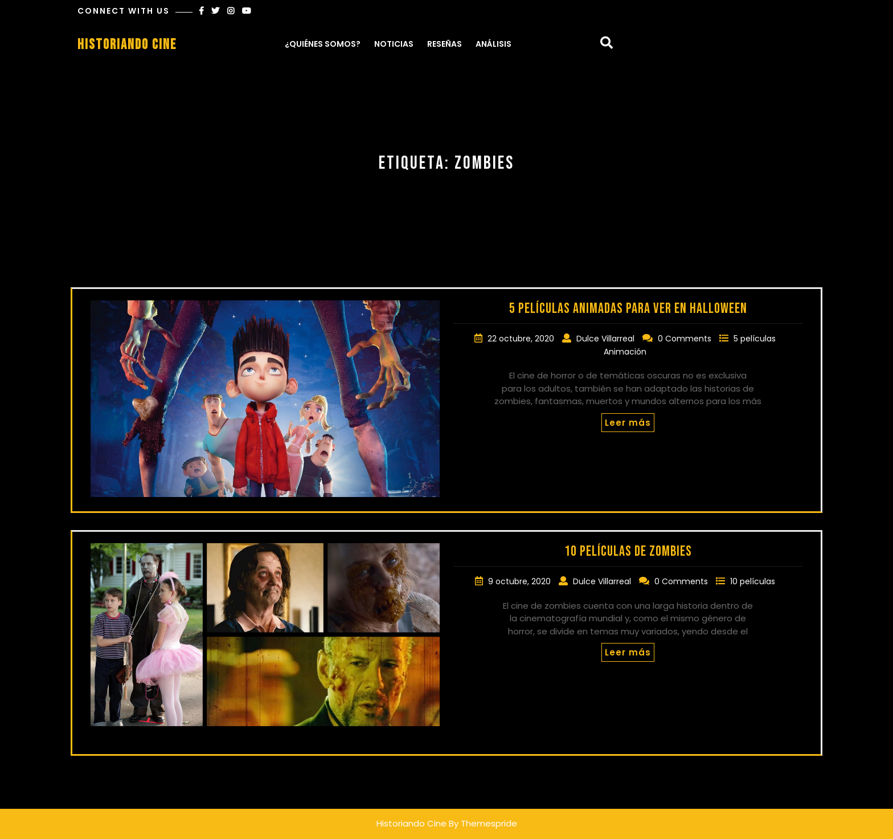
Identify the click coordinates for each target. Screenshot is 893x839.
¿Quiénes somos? (323, 44)
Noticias (393, 44)
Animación (625, 351)
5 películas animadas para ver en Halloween (628, 308)
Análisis (493, 44)
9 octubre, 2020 (520, 581)
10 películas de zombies (628, 551)
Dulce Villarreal (606, 338)
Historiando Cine (127, 45)
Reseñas (444, 44)
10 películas (752, 581)
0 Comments (686, 338)
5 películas (755, 338)
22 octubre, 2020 (522, 338)
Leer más (628, 423)
